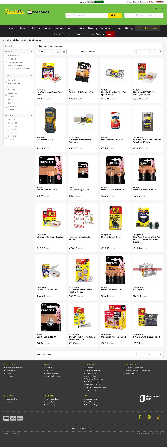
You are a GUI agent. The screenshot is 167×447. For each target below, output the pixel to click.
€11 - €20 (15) (12, 123)
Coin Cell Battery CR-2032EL (112, 139)
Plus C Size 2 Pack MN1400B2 (113, 189)
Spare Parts (81, 34)
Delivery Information (92, 370)
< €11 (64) (11, 120)
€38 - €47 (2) (12, 133)
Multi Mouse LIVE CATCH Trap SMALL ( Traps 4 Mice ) (144, 93)
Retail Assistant (90, 402)
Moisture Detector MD (45, 139)
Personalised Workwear (13, 368)
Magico (143, 434)
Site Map (7, 402)
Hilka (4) (10, 100)
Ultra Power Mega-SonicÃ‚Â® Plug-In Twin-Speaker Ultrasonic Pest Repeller (147, 239)
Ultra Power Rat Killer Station (48, 289)
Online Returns (90, 373)
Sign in (157, 8)
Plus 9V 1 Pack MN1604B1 (47, 189)
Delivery (136, 2)
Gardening (92, 28)
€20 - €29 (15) (12, 126)
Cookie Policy (49, 405)
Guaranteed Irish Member (134, 368)
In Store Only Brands (92, 385)
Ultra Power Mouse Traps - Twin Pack (49, 93)
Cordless (21, 28)
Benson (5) (11, 80)
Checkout (158, 15)
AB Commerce (159, 434)
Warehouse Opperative (93, 405)
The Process (9, 376)
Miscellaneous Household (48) (18, 69)
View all (92, 51)
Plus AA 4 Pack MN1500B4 (111, 289)
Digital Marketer (90, 399)
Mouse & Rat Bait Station (111, 237)
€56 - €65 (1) (12, 136)
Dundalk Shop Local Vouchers (95, 388)
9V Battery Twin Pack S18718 (81, 92)
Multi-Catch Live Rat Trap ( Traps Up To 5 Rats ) (114, 93)
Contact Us (48, 370)
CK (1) (10, 86)
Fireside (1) (12, 59)
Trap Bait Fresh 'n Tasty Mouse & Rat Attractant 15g (82, 338)
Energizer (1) (12, 96)
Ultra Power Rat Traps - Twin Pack (50, 237)
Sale (70, 34)
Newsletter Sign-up (51, 373)
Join (162, 8)
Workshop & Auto (76, 28)
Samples (7, 373)
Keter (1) (11, 103)
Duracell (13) (12, 93)
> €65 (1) (11, 139)
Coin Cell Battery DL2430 (46, 337)
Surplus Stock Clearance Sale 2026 (137, 370)
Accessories (44, 28)
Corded (32, 28)
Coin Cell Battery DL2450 (79, 189)
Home (129, 2)
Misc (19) (11, 109)
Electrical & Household (148, 28)
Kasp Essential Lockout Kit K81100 (79, 238)
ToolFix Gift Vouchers (92, 382)
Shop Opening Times (52, 376)
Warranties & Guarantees (94, 379)
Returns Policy (90, 376)
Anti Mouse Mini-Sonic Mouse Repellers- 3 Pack (80, 290)
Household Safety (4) (15, 62)
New (10, 28)
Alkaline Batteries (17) (15, 65)
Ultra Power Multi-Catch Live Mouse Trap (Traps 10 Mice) (147, 140)
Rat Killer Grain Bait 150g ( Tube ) (146, 337)
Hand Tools (59, 28)
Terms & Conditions (52, 399)
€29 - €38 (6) (12, 129)
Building (129, 28)
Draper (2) (11, 90)
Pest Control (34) (14, 56)
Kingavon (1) (12, 106)
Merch (110, 34)
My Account (89, 368)
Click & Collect (90, 390)
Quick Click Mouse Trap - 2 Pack (113, 337)
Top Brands (59, 34)
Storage (117, 28)
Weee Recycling (10, 399)
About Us (48, 368)
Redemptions (129, 373)
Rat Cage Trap (138, 289)
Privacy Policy (49, 402)
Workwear (105, 28)
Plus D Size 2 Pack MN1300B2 (145, 189)
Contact (142, 2)
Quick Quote (9, 370)
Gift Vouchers (97, 34)
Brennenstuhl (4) (14, 83)
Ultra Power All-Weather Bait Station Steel (80, 140)
